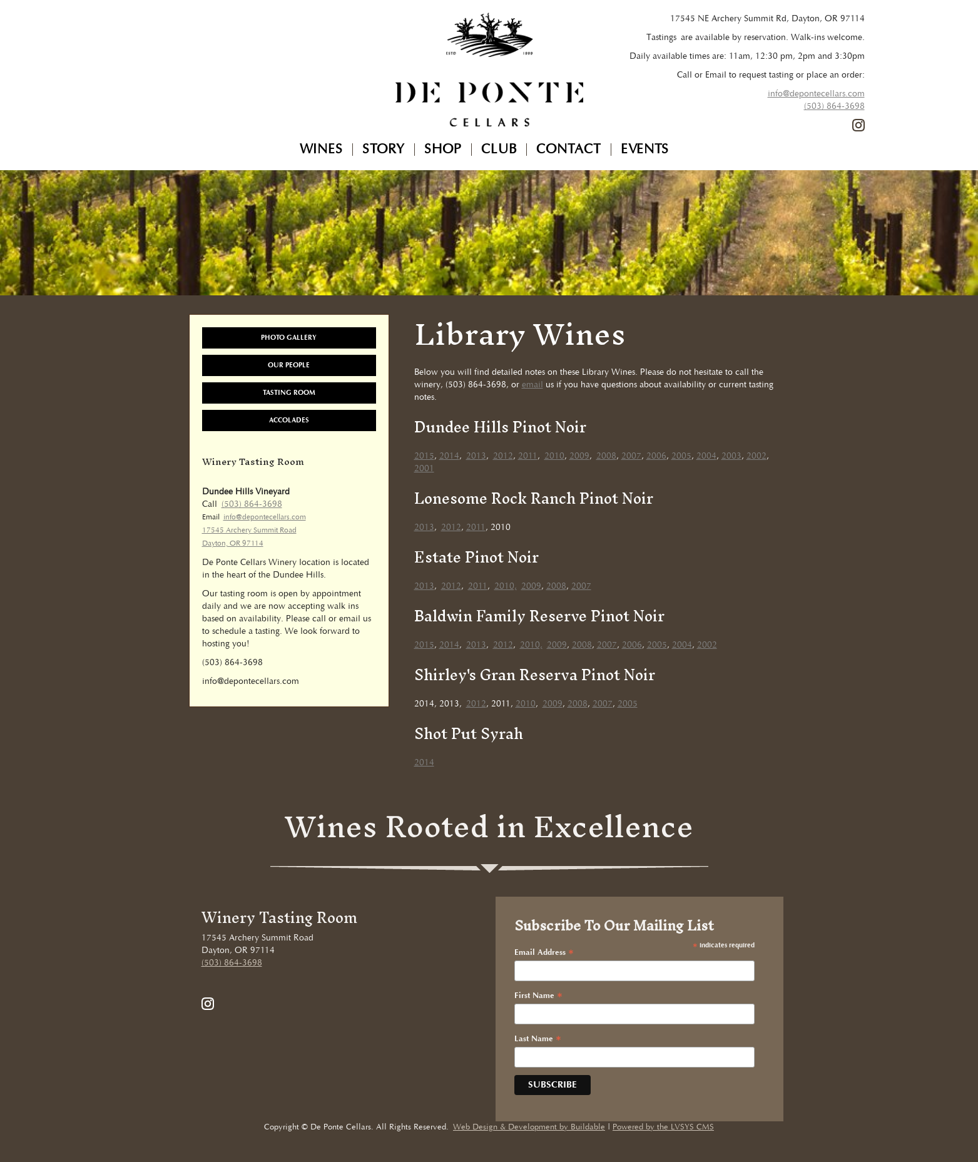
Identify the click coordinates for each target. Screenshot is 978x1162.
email (532, 385)
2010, (505, 586)
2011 (527, 456)
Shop (443, 149)
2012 (503, 456)
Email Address (544, 953)
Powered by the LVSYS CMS (663, 1127)
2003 (731, 456)
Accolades (289, 420)
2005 (681, 456)
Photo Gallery (289, 338)
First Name (538, 996)
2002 (756, 456)
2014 (449, 456)
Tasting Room (289, 393)
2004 (706, 456)
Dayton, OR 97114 (232, 543)
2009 (579, 456)
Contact (568, 149)
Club (499, 149)
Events (645, 149)
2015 (424, 456)
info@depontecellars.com (816, 94)
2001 (424, 469)
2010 (554, 456)
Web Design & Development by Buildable (529, 1127)
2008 (606, 456)
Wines (321, 149)
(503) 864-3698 (834, 106)
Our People (289, 365)
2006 (656, 456)
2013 (476, 456)
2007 (631, 456)
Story (383, 149)
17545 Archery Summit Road (249, 530)
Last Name (537, 1039)
